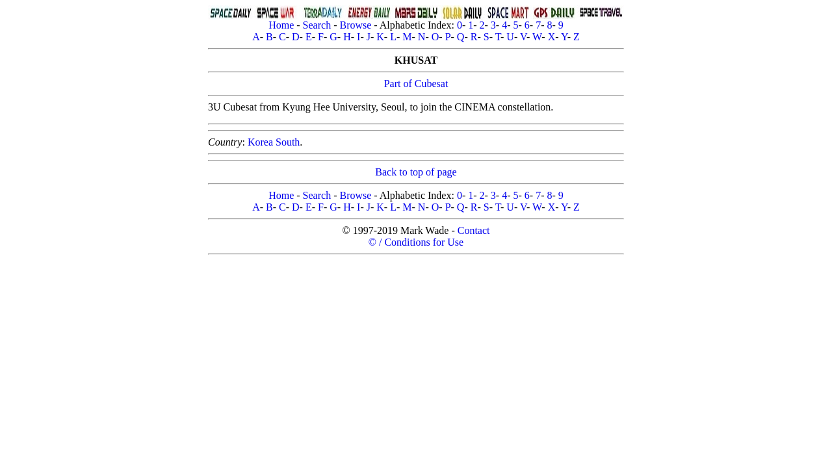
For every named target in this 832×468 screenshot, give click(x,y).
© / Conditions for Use (416, 242)
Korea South (274, 142)
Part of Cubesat (416, 83)
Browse (355, 25)
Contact (474, 230)
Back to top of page (415, 171)
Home (281, 25)
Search (317, 25)
